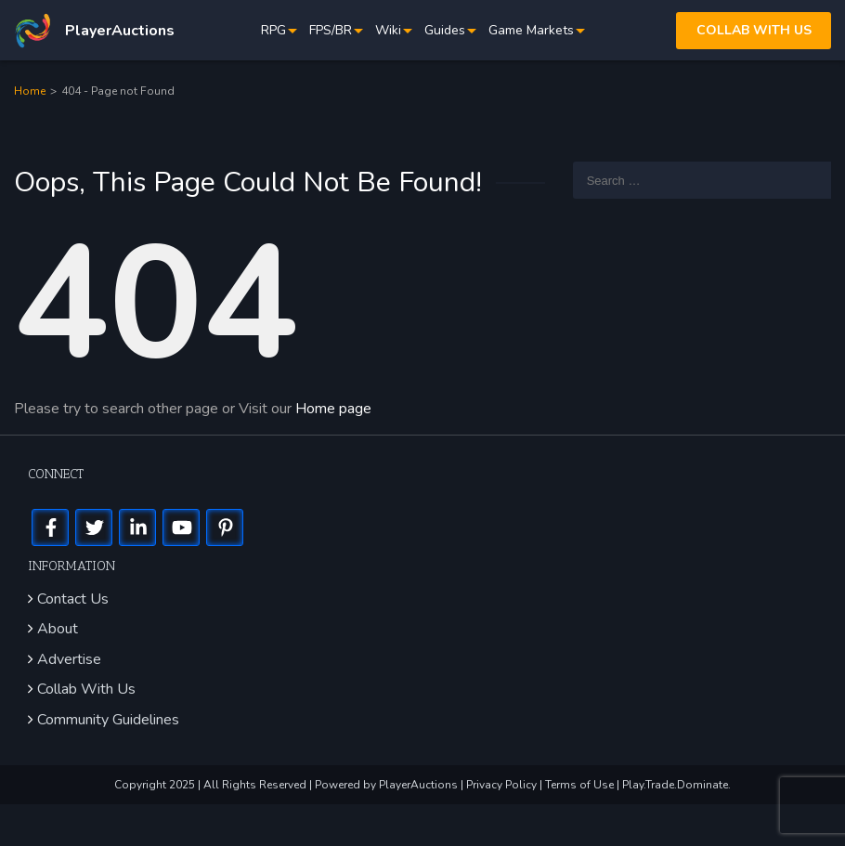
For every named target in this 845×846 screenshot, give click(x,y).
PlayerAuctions (418, 784)
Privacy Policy (503, 784)
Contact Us (73, 599)
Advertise (69, 659)
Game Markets (531, 30)
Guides (444, 30)
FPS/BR (330, 30)
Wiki (388, 30)
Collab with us (754, 30)
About (57, 628)
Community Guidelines (108, 719)
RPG (273, 30)
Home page (333, 408)
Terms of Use (581, 784)
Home (30, 91)
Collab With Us (86, 689)
